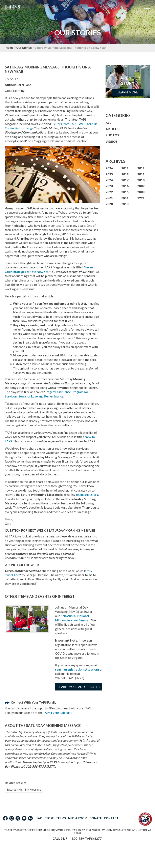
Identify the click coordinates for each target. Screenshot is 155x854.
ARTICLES (113, 129)
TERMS (61, 818)
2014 (125, 198)
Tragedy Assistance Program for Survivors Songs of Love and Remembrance (46, 394)
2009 (141, 186)
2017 (125, 180)
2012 (141, 168)
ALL (108, 122)
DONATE (95, 818)
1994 (141, 198)
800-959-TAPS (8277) (87, 838)
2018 (125, 174)
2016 (125, 186)
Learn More (128, 92)
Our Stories (24, 47)
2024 (109, 180)
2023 (109, 186)
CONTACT (111, 818)
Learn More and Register (79, 687)
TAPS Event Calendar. (57, 713)
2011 (141, 174)
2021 (109, 198)
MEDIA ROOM (77, 818)
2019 (125, 168)
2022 (109, 192)
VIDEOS (111, 141)
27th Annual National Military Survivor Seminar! (73, 618)
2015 (125, 192)
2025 (109, 174)
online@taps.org (87, 495)
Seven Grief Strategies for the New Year (49, 269)
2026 (109, 168)
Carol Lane (24, 85)
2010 (141, 180)
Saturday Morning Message (24, 789)
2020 (109, 204)
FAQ (39, 818)
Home (10, 47)
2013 (125, 204)
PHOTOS (112, 135)
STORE (49, 818)
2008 (141, 192)
